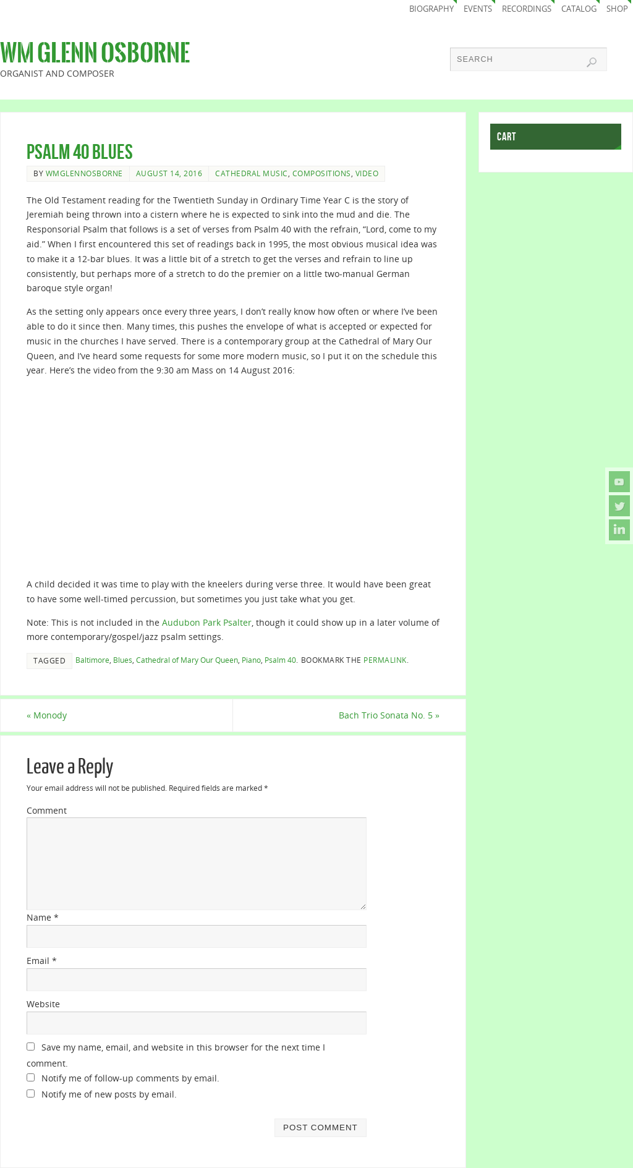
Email (42, 960)
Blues (122, 660)
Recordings (526, 9)
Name (43, 917)
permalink (385, 660)
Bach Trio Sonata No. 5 (389, 715)
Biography (431, 9)
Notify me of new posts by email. (109, 1094)
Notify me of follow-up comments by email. (130, 1078)
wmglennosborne (84, 173)
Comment (47, 810)
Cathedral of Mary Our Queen (187, 660)
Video (367, 173)
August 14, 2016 (169, 173)
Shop (617, 9)
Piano (251, 660)
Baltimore (92, 660)
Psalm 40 (280, 660)
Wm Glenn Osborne (95, 53)
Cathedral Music (251, 173)
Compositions (321, 173)
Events (478, 9)
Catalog (579, 9)
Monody (47, 715)
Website (43, 1004)
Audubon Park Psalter (207, 622)
